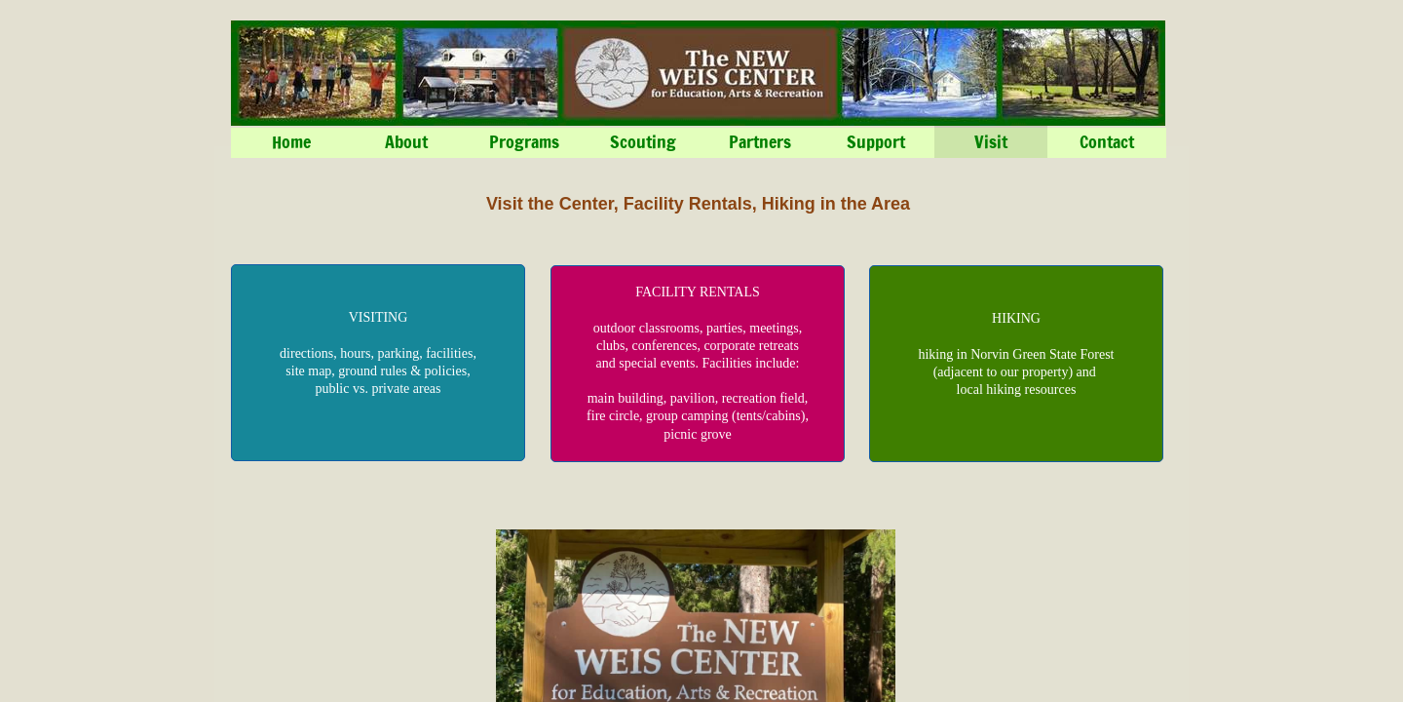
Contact (1107, 141)
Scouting (643, 141)
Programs (524, 141)
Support (876, 141)
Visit (990, 141)
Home (291, 141)
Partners (760, 141)
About (406, 141)
